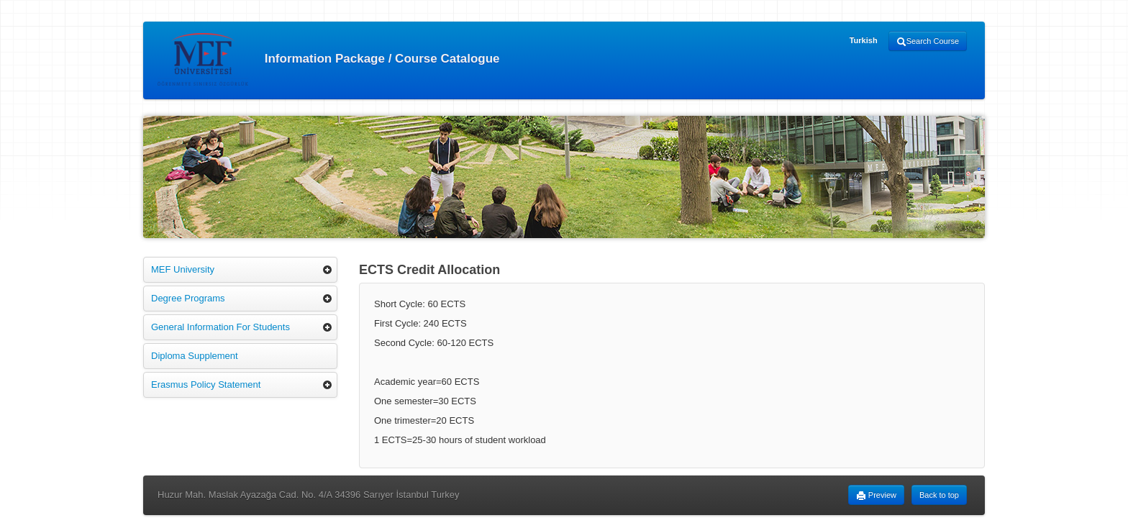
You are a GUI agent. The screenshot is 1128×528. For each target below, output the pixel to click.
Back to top (939, 495)
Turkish (864, 40)
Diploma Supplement (194, 355)
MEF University (182, 269)
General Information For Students (220, 327)
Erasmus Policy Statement (205, 384)
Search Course (927, 42)
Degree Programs (188, 298)
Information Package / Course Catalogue (329, 59)
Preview (876, 496)
